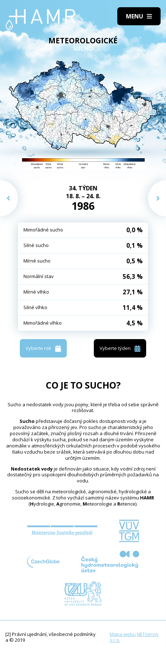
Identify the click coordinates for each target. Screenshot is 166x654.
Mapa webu (123, 634)
